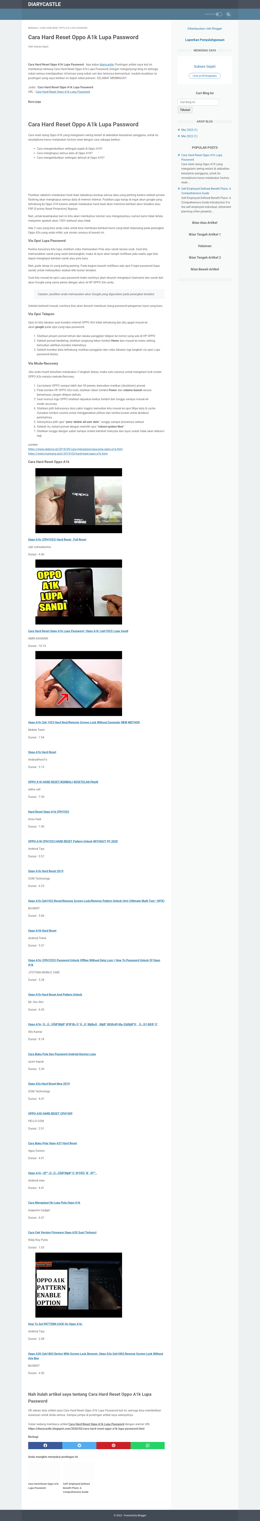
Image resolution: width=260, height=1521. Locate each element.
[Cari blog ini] (198, 102)
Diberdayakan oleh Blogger (205, 28)
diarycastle (44, 4)
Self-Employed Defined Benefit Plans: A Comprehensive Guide (76, 1487)
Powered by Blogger (135, 1515)
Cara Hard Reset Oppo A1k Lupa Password (63, 91)
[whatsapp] (148, 1445)
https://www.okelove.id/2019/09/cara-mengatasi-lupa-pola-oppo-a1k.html (75, 449)
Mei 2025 (189, 130)
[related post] (44, 1471)
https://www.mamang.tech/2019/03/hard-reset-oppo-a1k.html (68, 453)
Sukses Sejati (205, 66)
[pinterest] (113, 1445)
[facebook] (45, 1445)
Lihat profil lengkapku (205, 75)
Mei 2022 (189, 136)
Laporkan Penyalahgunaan (204, 40)
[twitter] (79, 1445)
